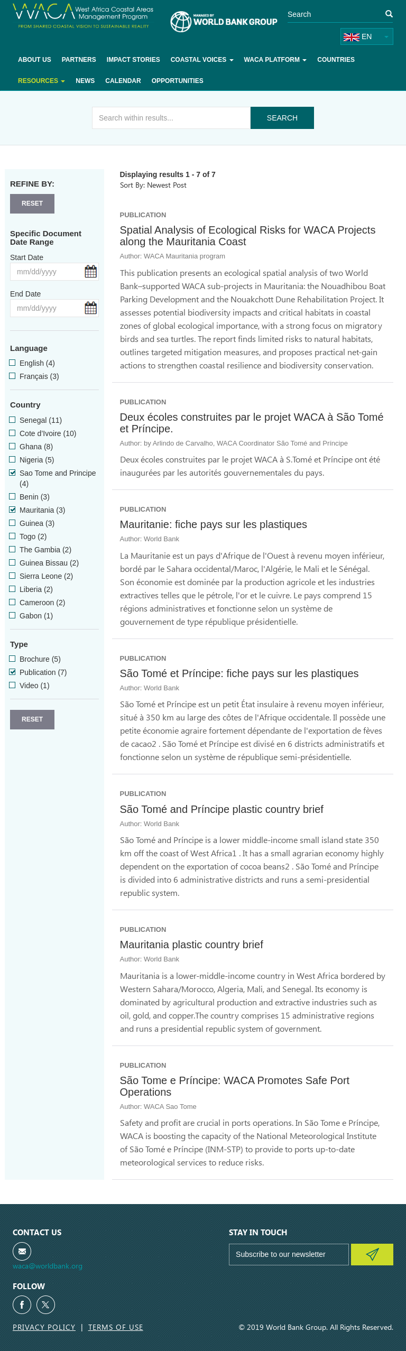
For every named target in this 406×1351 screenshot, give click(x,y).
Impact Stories (133, 59)
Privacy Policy (44, 1327)
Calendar (123, 81)
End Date (25, 294)
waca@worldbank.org (47, 1266)
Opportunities (178, 81)
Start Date (26, 257)
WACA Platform (275, 59)
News (85, 81)
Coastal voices (202, 59)
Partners (79, 59)
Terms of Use (115, 1327)
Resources (41, 81)
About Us (34, 59)
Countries (336, 59)
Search (282, 118)
